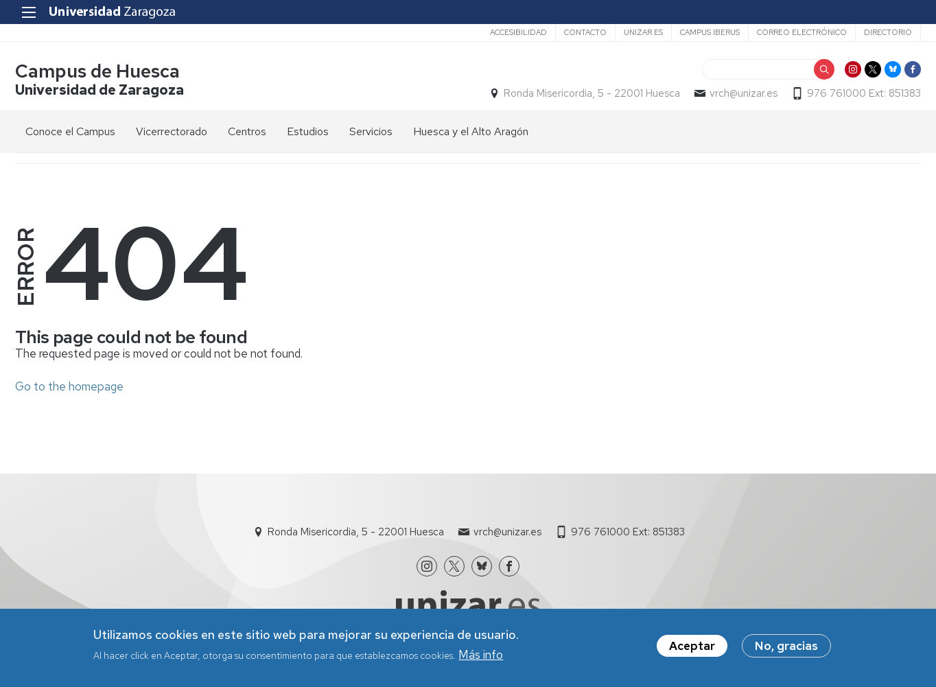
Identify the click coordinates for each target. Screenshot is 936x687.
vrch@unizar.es (743, 93)
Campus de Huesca (97, 71)
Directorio (888, 32)
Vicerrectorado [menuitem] (171, 131)
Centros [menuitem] (247, 131)
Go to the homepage (69, 386)
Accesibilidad (518, 32)
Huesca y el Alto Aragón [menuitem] (470, 131)
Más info (480, 656)
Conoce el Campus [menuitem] (70, 131)
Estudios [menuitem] (308, 131)
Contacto (585, 32)
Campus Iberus (710, 32)
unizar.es (643, 32)
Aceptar (692, 647)
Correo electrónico (802, 32)
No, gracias (786, 647)
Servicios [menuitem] (371, 131)
